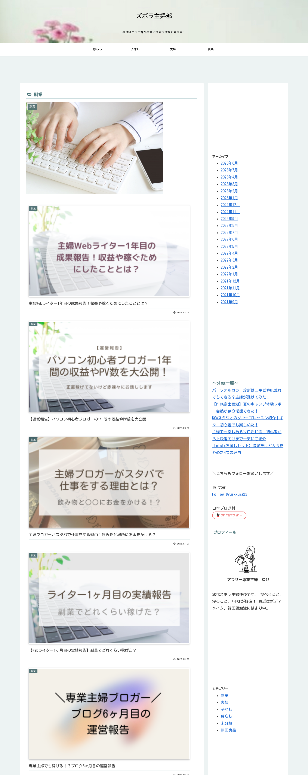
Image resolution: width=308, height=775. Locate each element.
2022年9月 (229, 220)
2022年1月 (229, 275)
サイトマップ (262, 761)
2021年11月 (230, 289)
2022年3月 (229, 262)
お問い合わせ (205, 761)
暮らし (226, 718)
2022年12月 (230, 206)
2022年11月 (230, 213)
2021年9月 (229, 303)
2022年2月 (229, 269)
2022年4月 (229, 255)
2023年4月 (229, 178)
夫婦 (224, 704)
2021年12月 (230, 282)
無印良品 (228, 731)
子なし (226, 711)
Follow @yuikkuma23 (229, 496)
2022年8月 (229, 227)
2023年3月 (229, 185)
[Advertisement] (248, 119)
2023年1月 (229, 199)
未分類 (226, 725)
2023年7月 (229, 171)
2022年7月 (229, 234)
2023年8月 (229, 165)
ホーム (279, 761)
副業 (224, 697)
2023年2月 (229, 192)
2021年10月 (230, 296)
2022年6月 (229, 241)
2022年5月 (229, 248)
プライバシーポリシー (233, 761)
